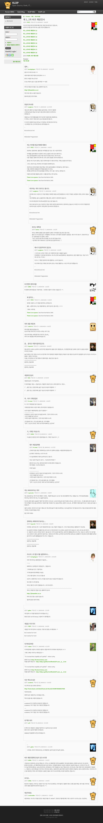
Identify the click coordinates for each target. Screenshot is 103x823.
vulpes (29, 646)
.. (27, 744)
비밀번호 (8, 37)
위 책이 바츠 (28, 720)
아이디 (7, 32)
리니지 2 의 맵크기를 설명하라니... (38, 554)
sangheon (30, 107)
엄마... (26, 66)
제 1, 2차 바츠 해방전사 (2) (30, 34)
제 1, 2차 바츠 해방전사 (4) (30, 40)
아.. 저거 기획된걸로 (31, 398)
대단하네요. (28, 793)
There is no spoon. (32, 177)
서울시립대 (57, 810)
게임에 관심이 (28, 375)
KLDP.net (41, 12)
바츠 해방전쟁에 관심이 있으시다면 (35, 757)
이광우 (29, 626)
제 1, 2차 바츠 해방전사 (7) (30, 49)
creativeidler (31, 795)
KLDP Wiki (31, 12)
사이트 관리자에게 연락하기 (56, 815)
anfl (29, 723)
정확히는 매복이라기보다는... (36, 521)
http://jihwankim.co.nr (31, 90)
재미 (32, 16)
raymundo (31, 493)
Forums (28, 16)
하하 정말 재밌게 (29, 324)
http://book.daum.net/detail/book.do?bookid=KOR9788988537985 (44, 689)
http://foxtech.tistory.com (39, 660)
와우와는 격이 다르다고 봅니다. (39, 188)
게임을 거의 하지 (29, 624)
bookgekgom (31, 69)
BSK (29, 378)
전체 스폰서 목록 (44, 815)
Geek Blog (21, 12)
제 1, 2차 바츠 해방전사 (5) (30, 43)
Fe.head (30, 401)
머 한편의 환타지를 (30, 284)
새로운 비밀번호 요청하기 (13, 45)
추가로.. (27, 778)
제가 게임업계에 (34, 445)
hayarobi (30, 346)
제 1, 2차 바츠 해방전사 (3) (30, 37)
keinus (37, 229)
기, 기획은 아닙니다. (33, 431)
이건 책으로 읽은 (29, 680)
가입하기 (9, 42)
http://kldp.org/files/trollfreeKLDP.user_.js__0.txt (51, 662)
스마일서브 (56, 812)
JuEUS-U (30, 326)
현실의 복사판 (28, 104)
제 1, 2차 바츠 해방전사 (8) (30, 53)
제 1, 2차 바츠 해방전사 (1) (30, 30)
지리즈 (28, 22)
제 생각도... (31, 297)
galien (29, 610)
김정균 (29, 286)
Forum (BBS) (9, 12)
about (86, 2)
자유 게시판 (37, 16)
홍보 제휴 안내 (16, 62)
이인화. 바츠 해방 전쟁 (32, 56)
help (96, 2)
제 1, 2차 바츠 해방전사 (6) (30, 46)
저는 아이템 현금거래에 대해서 (36, 145)
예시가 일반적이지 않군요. (43, 247)
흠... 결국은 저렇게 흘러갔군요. (34, 343)
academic (30, 682)
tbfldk (32, 434)
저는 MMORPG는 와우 (31, 490)
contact (91, 2)
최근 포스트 (10, 21)
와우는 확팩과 (36, 227)
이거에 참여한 (28, 644)
